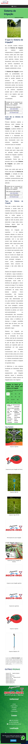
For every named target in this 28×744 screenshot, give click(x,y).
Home (14, 704)
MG (11, 393)
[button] (26, 2)
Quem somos (14, 706)
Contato (14, 709)
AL (19, 402)
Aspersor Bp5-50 (14, 492)
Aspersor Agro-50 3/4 (14, 515)
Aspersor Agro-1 (9, 674)
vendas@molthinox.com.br (14, 724)
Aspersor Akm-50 (16, 677)
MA (15, 402)
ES (15, 393)
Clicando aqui (14, 112)
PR (19, 393)
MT (8, 402)
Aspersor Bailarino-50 (10, 682)
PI (11, 402)
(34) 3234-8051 (14, 109)
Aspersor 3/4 (8, 673)
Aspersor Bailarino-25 (14, 651)
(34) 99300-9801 (15, 722)
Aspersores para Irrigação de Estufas (14, 561)
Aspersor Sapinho (14, 628)
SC (8, 396)
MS (17, 399)
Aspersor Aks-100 (9, 678)
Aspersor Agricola (14, 446)
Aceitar (13, 740)
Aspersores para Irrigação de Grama (14, 469)
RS (11, 396)
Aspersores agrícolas (14, 606)
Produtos (14, 707)
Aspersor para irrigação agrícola (14, 583)
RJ (8, 393)
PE (15, 396)
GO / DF (13, 399)
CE (8, 399)
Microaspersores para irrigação (14, 537)
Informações (14, 711)
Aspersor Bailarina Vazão (11, 680)
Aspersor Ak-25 (9, 677)
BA (19, 396)
